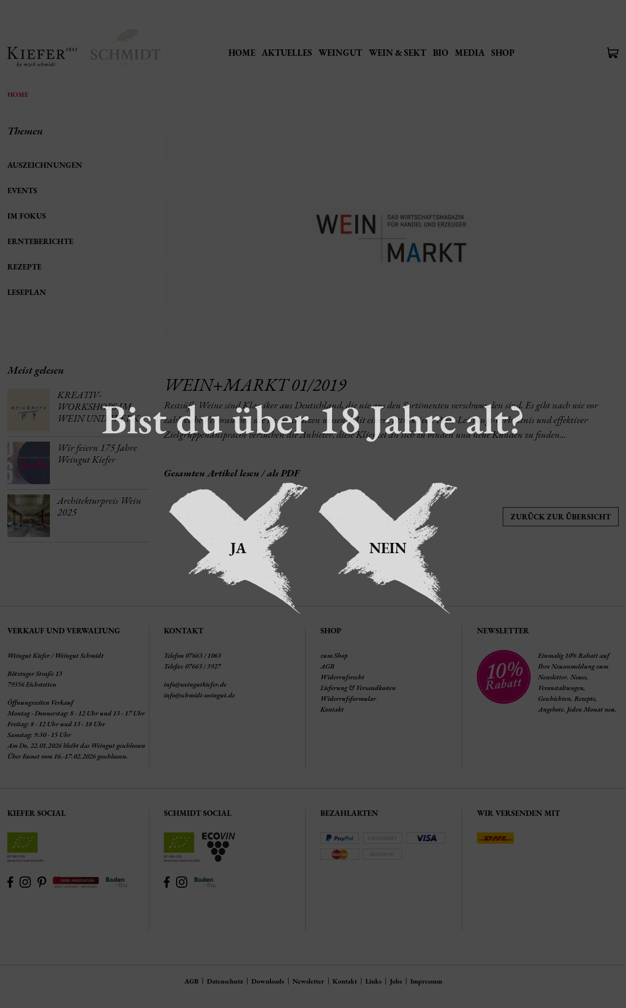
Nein (387, 548)
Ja (238, 548)
